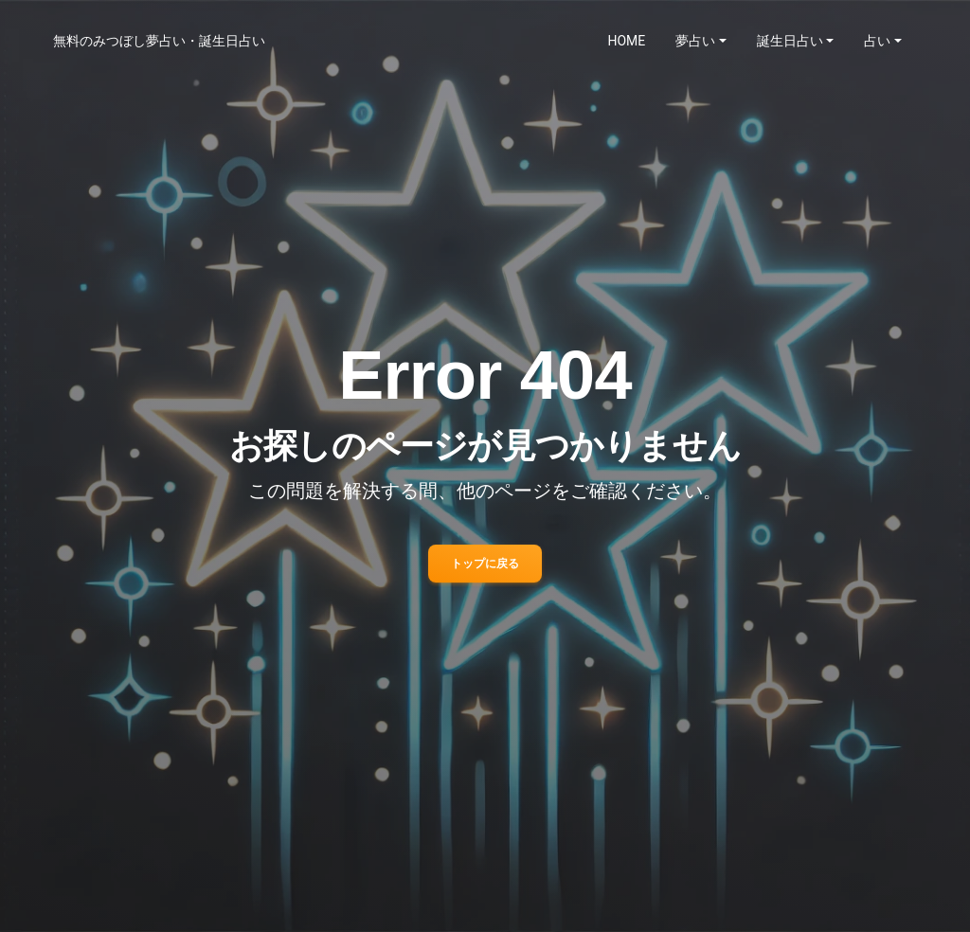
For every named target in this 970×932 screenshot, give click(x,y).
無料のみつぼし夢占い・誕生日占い (159, 40)
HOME (627, 40)
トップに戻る (485, 563)
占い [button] (877, 40)
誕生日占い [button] (790, 40)
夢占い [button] (695, 40)
